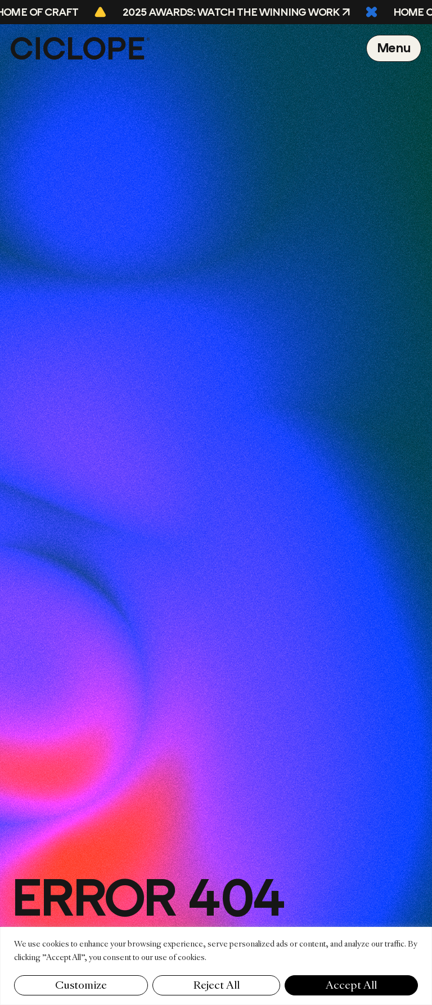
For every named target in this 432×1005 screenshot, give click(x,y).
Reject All (217, 985)
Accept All (351, 985)
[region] (216, 966)
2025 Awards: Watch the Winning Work (232, 12)
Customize (81, 985)
